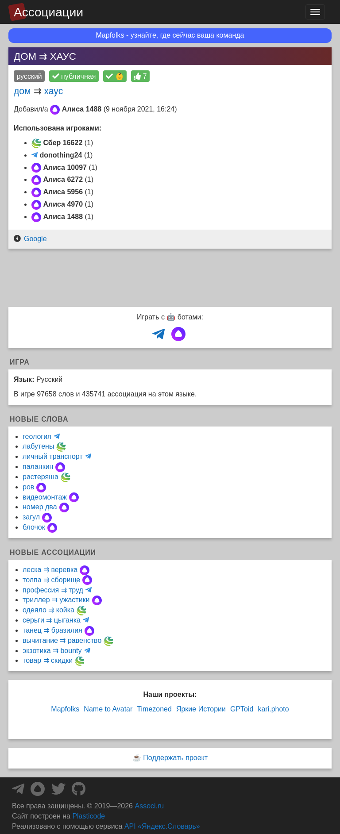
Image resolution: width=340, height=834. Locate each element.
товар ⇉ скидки (48, 660)
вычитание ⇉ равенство (62, 640)
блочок (34, 527)
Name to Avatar (108, 709)
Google (35, 238)
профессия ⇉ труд (53, 590)
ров (28, 487)
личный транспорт (53, 456)
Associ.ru (149, 806)
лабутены (38, 446)
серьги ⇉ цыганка (52, 620)
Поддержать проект (175, 757)
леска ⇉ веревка (50, 569)
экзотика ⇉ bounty (52, 650)
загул (31, 517)
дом (22, 91)
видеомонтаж (45, 497)
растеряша (40, 476)
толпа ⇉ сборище (51, 580)
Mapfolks (65, 709)
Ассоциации (48, 12)
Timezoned (154, 709)
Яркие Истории (201, 709)
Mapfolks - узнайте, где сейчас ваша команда (170, 35)
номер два (40, 507)
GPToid (241, 709)
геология (37, 436)
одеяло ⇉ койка (48, 610)
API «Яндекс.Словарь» (162, 826)
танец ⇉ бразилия (52, 630)
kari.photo (273, 709)
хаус (53, 91)
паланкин (38, 466)
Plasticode (88, 816)
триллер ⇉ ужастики (56, 599)
